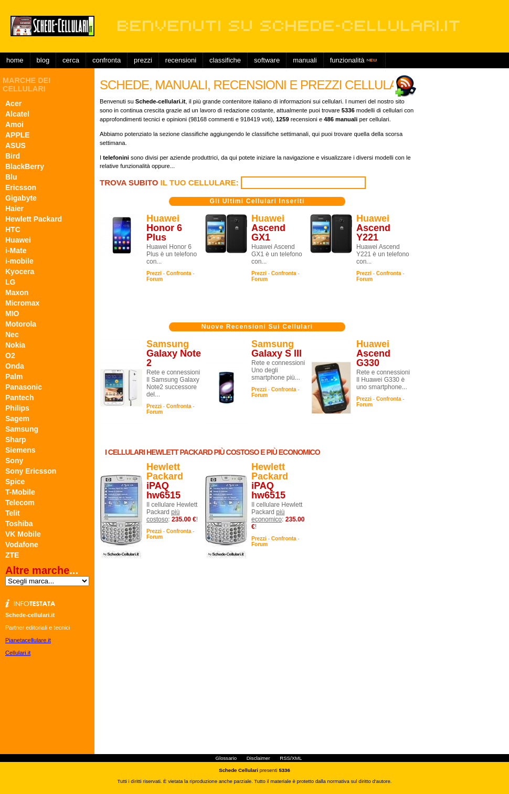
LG (10, 282)
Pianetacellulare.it (28, 640)
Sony (14, 460)
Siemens (20, 450)
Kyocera (19, 271)
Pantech (19, 397)
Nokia (15, 345)
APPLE (17, 135)
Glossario (226, 758)
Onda (14, 366)
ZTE (12, 555)
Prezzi (154, 273)
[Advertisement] (301, 76)
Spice (15, 481)
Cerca (70, 60)
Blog (43, 60)
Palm (14, 376)
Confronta (106, 60)
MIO (12, 313)
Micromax (22, 303)
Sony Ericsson (30, 471)
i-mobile (19, 261)
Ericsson (20, 187)
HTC (12, 229)
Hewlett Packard (33, 219)
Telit (12, 513)
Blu (11, 177)
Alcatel (17, 114)
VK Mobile (23, 534)
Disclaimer (258, 758)
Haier (14, 208)
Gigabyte (21, 198)
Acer (13, 103)
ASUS (15, 145)
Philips (17, 408)
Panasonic (23, 387)
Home (15, 60)
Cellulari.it (17, 653)
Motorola (20, 324)
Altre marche (37, 570)
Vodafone (21, 544)
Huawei (18, 240)
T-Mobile (20, 492)
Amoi (14, 124)
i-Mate (15, 250)
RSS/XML (291, 758)
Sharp (15, 439)
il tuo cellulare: (170, 182)
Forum (154, 279)
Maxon (16, 292)
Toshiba (19, 523)
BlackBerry (24, 166)
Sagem (17, 418)
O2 (10, 355)
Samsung (21, 429)
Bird (12, 156)
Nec (12, 334)
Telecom (20, 502)
